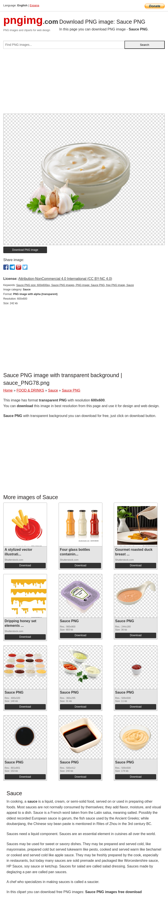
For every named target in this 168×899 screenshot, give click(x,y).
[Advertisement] (84, 83)
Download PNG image (25, 249)
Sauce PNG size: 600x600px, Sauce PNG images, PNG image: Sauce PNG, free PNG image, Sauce (75, 285)
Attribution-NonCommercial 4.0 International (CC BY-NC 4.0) (65, 279)
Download (25, 565)
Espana (34, 5)
